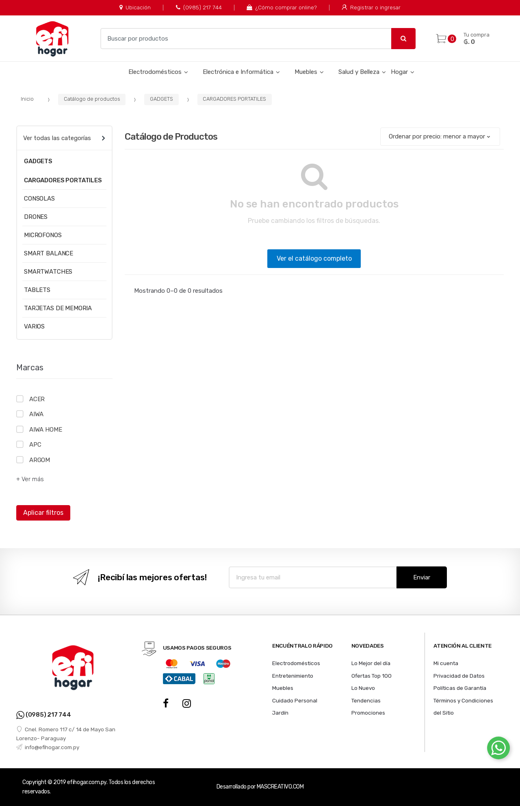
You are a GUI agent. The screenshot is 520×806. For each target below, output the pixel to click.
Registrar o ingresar (371, 7)
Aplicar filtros (43, 512)
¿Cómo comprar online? (282, 7)
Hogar (399, 72)
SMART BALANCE (48, 253)
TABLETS (37, 290)
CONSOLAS (39, 198)
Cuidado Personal (294, 700)
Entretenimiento (292, 675)
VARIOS (34, 326)
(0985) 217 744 (199, 7)
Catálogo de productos (92, 99)
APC (35, 444)
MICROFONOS (43, 235)
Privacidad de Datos (459, 675)
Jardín (280, 712)
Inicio (27, 99)
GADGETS (161, 99)
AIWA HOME (45, 429)
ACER (37, 399)
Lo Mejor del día (370, 663)
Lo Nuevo (363, 688)
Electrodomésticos (155, 72)
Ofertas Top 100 (371, 675)
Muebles (306, 72)
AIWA (36, 414)
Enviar (421, 577)
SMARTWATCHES (48, 271)
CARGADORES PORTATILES (234, 99)
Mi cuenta (445, 663)
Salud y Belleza (358, 72)
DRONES (36, 216)
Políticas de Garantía (459, 688)
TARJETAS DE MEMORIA (58, 308)
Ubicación (135, 7)
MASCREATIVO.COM (280, 786)
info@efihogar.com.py (47, 747)
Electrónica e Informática (238, 72)
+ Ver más (30, 479)
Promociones (368, 712)
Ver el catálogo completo (314, 258)
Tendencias (366, 700)
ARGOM (39, 460)
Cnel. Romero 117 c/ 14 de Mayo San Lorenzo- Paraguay (65, 733)
